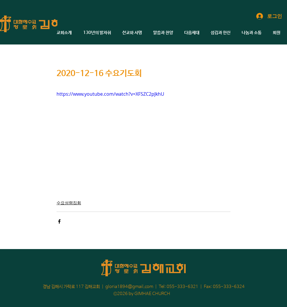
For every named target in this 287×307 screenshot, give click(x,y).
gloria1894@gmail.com (129, 286)
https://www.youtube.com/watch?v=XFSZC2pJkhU (110, 94)
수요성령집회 (69, 202)
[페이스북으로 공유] (59, 221)
